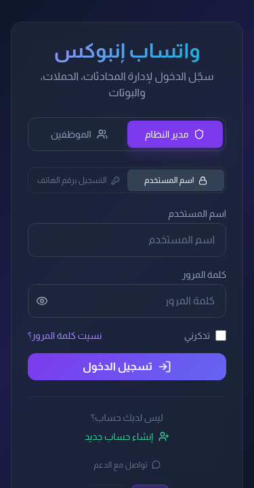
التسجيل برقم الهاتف (78, 180)
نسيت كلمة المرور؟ (65, 335)
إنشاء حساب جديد (127, 436)
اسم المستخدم (175, 180)
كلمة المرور (204, 274)
